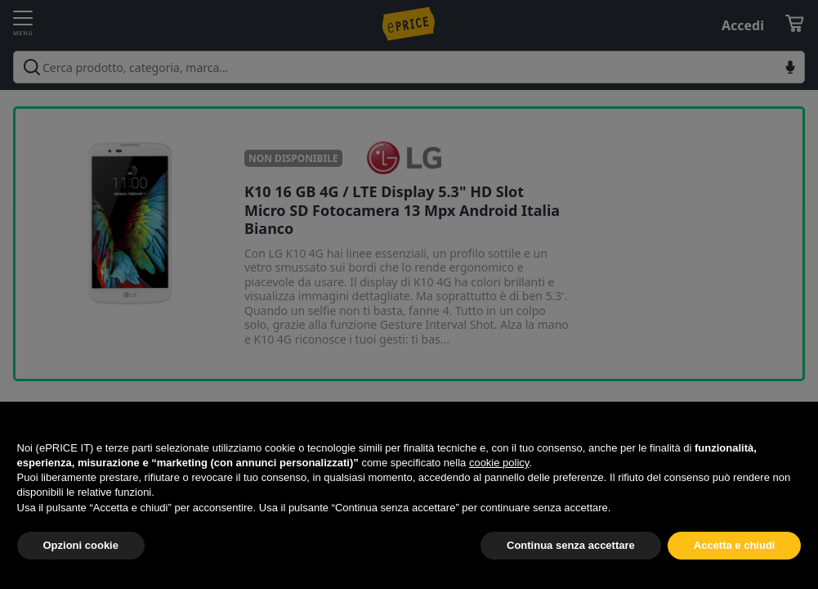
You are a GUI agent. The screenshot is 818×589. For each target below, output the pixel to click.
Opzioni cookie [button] (80, 545)
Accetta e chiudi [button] (735, 545)
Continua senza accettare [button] (571, 545)
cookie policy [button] (499, 462)
